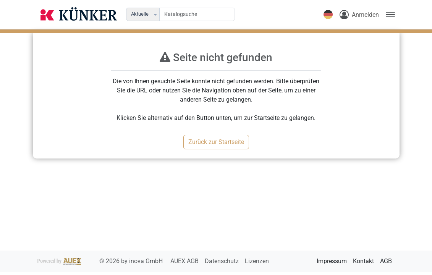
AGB (386, 261)
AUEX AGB (185, 261)
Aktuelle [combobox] (140, 14)
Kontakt (363, 261)
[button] (156, 14)
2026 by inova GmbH (100, 261)
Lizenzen (257, 261)
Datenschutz (222, 261)
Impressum (332, 261)
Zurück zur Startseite (216, 142)
